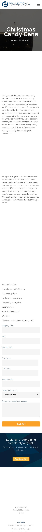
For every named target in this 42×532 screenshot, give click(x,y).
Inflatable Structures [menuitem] (21, 482)
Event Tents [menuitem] (21, 473)
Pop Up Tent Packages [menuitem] (21, 465)
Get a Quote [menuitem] (21, 499)
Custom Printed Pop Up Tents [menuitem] (20, 462)
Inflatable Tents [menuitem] (21, 490)
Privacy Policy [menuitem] (21, 514)
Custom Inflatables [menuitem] (21, 486)
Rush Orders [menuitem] (21, 507)
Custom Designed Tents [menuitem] (21, 469)
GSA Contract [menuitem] (21, 503)
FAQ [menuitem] (21, 510)
